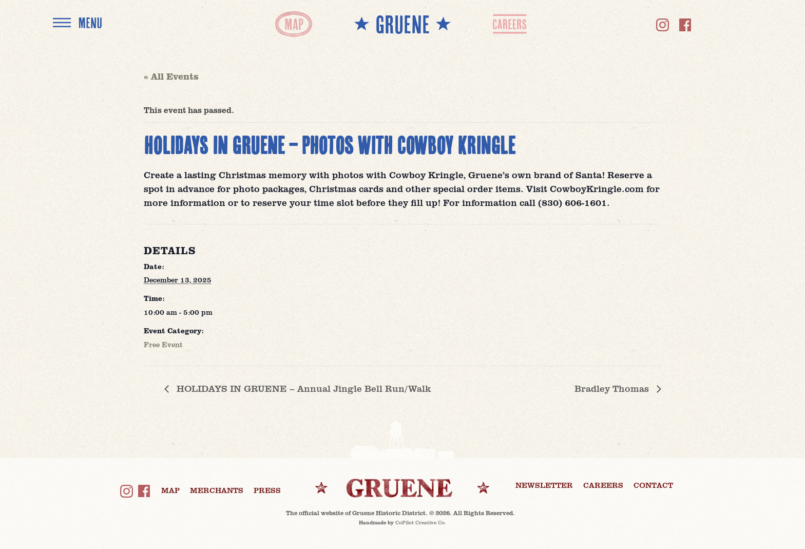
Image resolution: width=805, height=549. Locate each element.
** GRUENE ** (402, 23)
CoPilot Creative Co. (420, 522)
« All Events (171, 76)
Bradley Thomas (612, 388)
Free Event (163, 344)
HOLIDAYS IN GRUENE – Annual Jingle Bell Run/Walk (302, 388)
